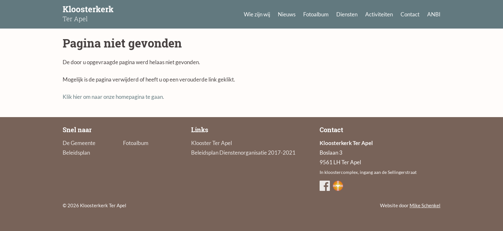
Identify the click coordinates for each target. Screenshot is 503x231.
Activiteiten (379, 14)
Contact (410, 14)
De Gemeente (79, 143)
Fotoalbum (316, 14)
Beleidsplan (76, 152)
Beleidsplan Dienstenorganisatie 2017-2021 (243, 152)
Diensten (346, 14)
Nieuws (287, 14)
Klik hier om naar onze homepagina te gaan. (113, 96)
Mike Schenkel (425, 205)
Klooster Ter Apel (211, 143)
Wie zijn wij (257, 14)
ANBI (433, 14)
